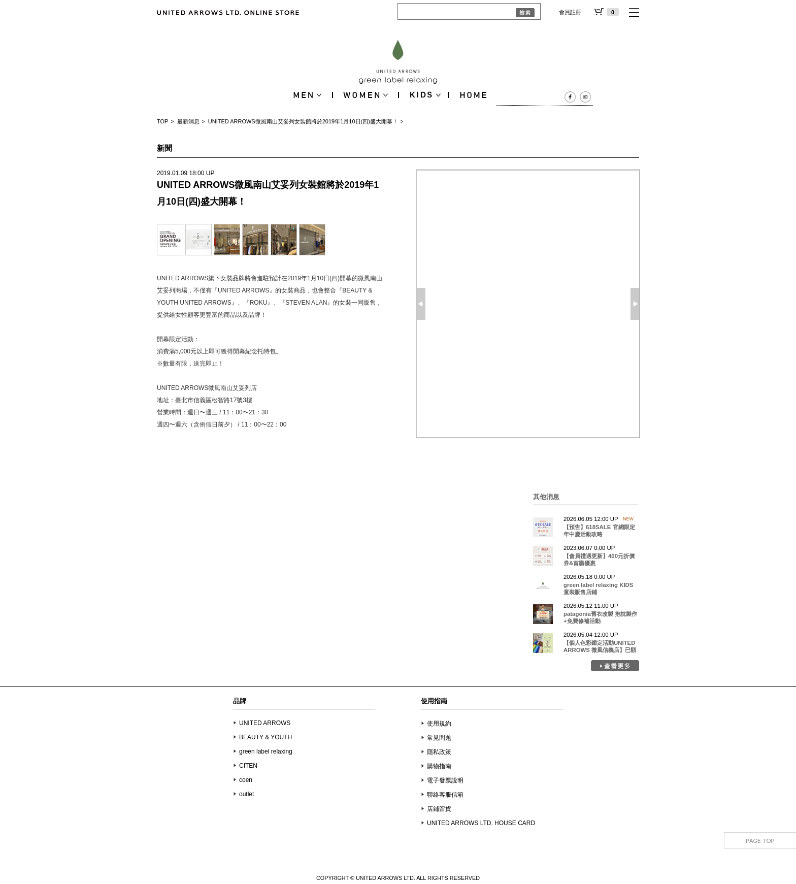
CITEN (248, 765)
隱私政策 (439, 752)
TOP (162, 121)
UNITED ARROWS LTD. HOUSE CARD (481, 823)
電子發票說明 (445, 780)
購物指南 (439, 766)
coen (245, 779)
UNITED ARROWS (264, 723)
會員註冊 (570, 12)
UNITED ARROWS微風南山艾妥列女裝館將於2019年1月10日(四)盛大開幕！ (303, 121)
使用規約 (439, 723)
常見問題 (439, 737)
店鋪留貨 (439, 808)
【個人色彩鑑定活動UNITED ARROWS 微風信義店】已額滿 (599, 650)
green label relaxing (265, 751)
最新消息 (188, 121)
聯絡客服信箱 (445, 794)
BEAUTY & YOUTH (265, 737)
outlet (246, 794)
